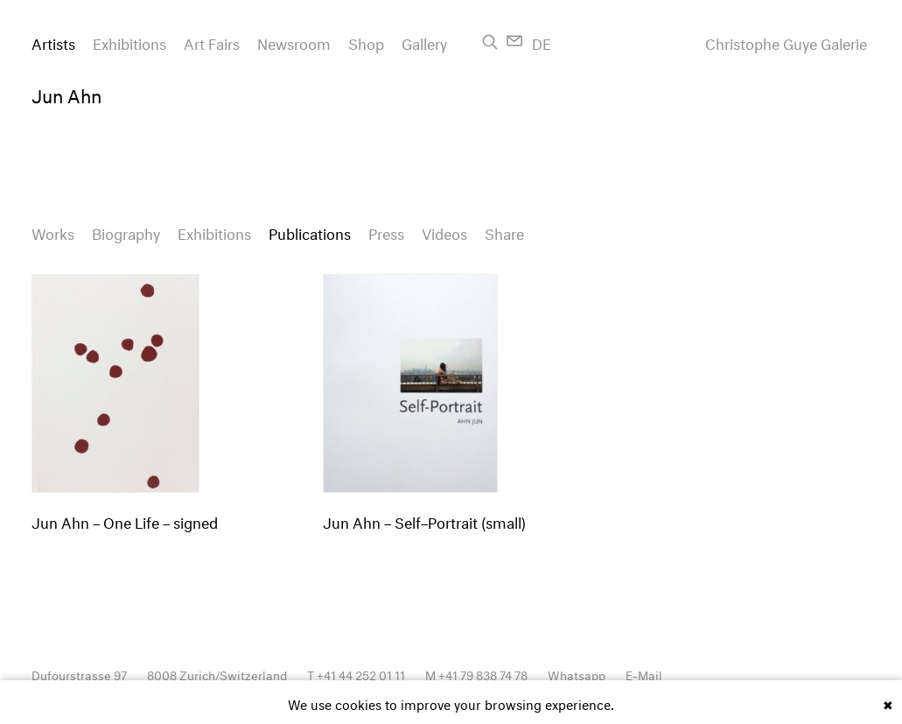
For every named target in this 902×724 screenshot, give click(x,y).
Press (386, 231)
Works (52, 231)
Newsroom (294, 41)
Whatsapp (576, 673)
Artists (53, 41)
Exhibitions (129, 41)
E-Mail (644, 673)
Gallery (424, 41)
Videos (444, 231)
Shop (366, 41)
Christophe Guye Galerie (786, 42)
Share (504, 231)
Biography (126, 231)
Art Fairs (212, 41)
